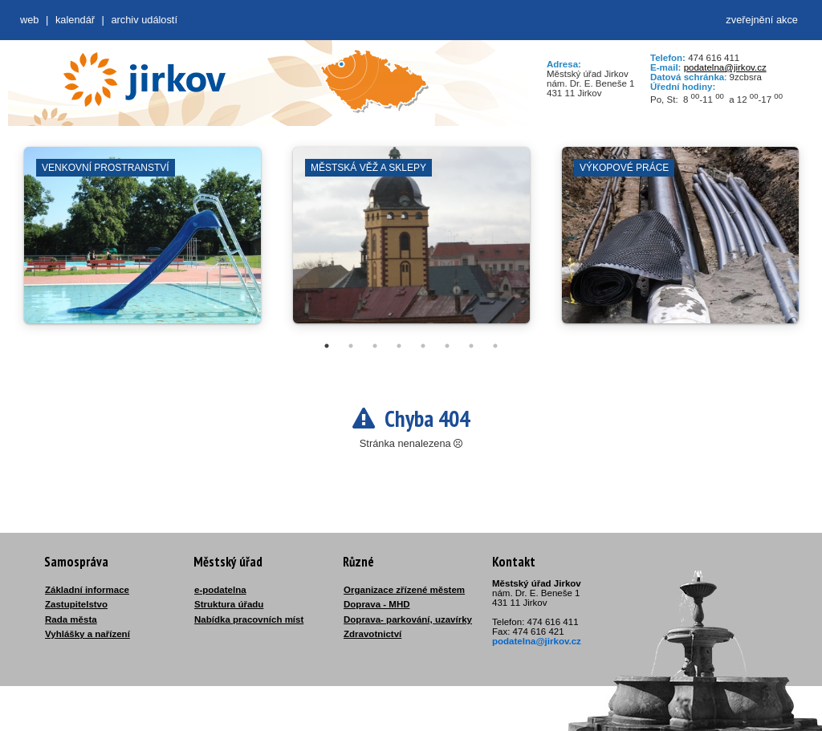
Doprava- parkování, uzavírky (408, 619)
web (29, 20)
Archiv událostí (144, 20)
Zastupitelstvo (76, 604)
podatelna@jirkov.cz (725, 67)
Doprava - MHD (377, 604)
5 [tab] (423, 346)
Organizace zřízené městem (404, 590)
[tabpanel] (142, 243)
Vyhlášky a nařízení (87, 634)
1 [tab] (327, 346)
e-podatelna (220, 590)
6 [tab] (447, 346)
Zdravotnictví (372, 634)
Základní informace (87, 590)
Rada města (71, 619)
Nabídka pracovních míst (248, 619)
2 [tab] (351, 346)
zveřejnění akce (762, 20)
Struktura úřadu (228, 604)
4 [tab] (399, 346)
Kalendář (75, 20)
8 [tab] (495, 346)
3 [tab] (375, 346)
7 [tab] (471, 346)
